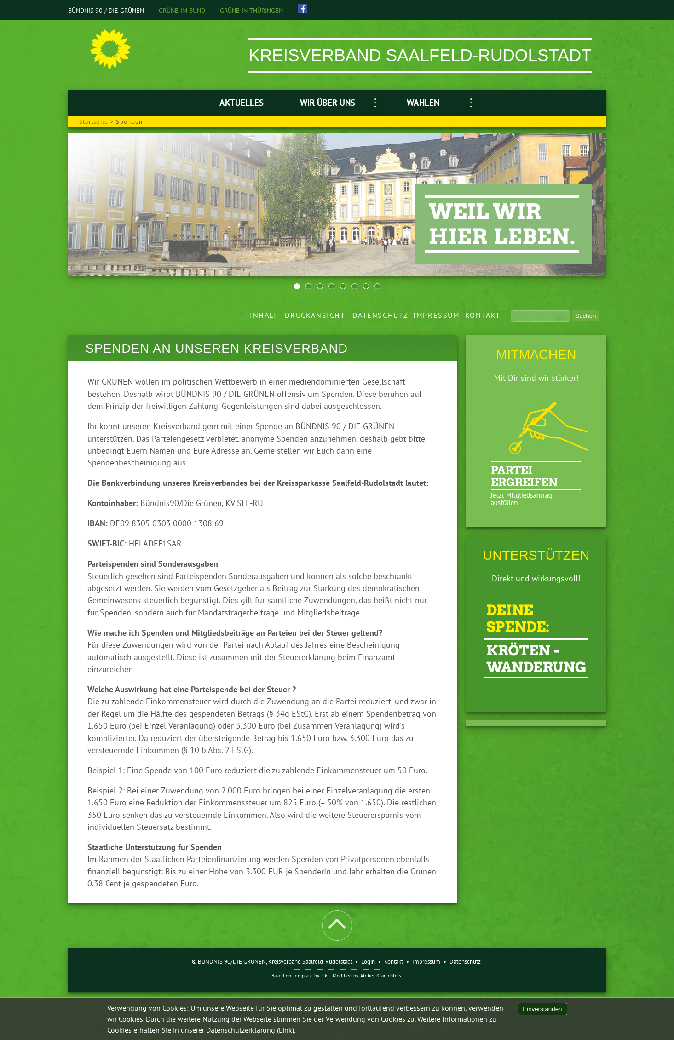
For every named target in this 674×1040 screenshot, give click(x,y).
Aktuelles (241, 102)
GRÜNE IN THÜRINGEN (251, 10)
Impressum (436, 315)
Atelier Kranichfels (380, 975)
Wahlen (423, 102)
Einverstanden (542, 1009)
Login (368, 961)
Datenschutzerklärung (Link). (250, 1029)
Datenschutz (380, 315)
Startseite (94, 122)
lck (324, 975)
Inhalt (263, 315)
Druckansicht (315, 315)
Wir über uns (327, 102)
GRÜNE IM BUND (182, 10)
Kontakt (482, 315)
